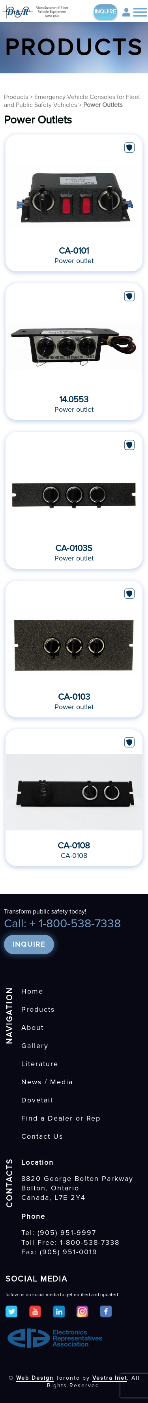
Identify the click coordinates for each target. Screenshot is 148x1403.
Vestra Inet (109, 1378)
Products (16, 97)
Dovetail (37, 1100)
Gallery (35, 1045)
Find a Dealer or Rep (61, 1118)
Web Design (35, 1378)
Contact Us (42, 1136)
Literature (39, 1063)
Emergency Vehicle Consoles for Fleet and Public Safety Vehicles (72, 101)
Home (32, 991)
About (32, 1027)
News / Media (47, 1082)
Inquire (105, 11)
